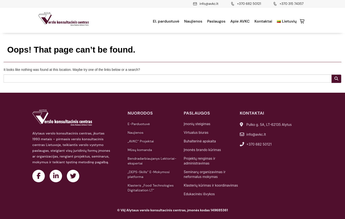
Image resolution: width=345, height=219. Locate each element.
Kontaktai (263, 21)
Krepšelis (302, 21)
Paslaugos (216, 21)
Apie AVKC (240, 21)
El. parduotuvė (166, 21)
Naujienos (193, 21)
